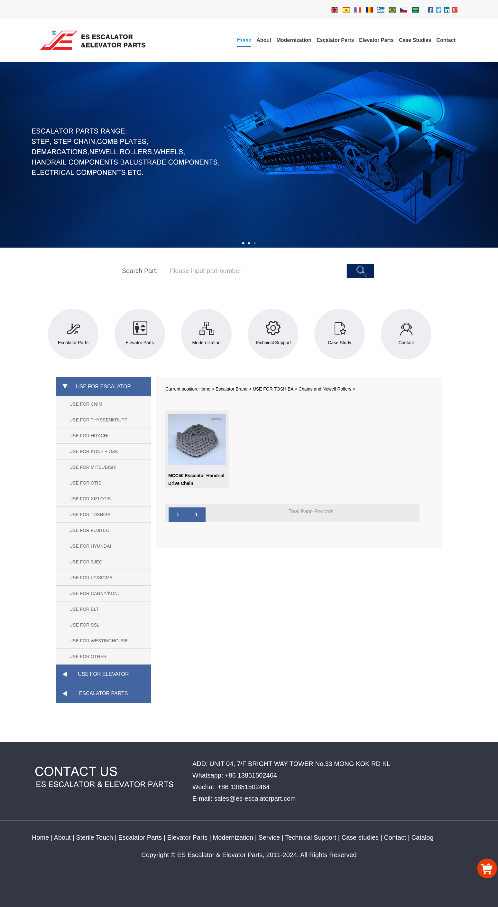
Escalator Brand (232, 389)
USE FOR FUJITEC (89, 530)
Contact (446, 40)
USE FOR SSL (84, 625)
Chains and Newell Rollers (325, 389)
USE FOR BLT (84, 609)
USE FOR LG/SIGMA (91, 577)
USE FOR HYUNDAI (90, 546)
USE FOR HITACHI (88, 435)
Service (269, 837)
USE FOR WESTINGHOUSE (98, 640)
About (263, 40)
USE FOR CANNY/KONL (94, 593)
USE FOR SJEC (85, 561)
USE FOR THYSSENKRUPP (98, 419)
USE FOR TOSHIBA (89, 514)
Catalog (422, 837)
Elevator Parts (376, 40)
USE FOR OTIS (85, 483)
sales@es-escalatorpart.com (255, 798)
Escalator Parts (335, 40)
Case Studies (415, 40)
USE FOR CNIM (85, 404)
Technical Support (310, 837)
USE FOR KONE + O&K (93, 451)
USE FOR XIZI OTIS (90, 498)
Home (244, 40)
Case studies (360, 837)
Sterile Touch (94, 837)
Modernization (293, 40)
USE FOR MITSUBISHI (92, 467)
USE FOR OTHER (87, 656)
